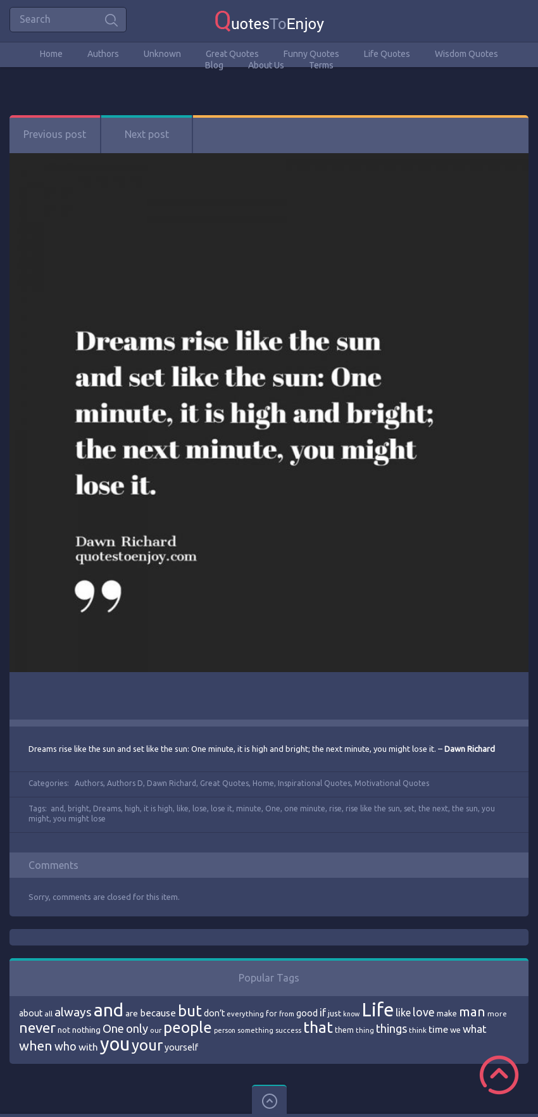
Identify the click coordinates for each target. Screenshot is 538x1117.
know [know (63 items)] (351, 1014)
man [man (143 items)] (472, 1011)
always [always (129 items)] (73, 1012)
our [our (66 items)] (155, 1030)
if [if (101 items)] (323, 1012)
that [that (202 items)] (318, 1027)
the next (433, 808)
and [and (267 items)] (108, 1010)
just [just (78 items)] (334, 1013)
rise (335, 808)
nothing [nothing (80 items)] (86, 1030)
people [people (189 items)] (187, 1027)
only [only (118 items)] (137, 1028)
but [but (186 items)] (190, 1010)
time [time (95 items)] (438, 1029)
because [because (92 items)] (158, 1013)
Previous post (54, 134)
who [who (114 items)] (65, 1046)
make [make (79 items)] (447, 1013)
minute (248, 808)
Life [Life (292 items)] (377, 1009)
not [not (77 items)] (64, 1029)
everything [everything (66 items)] (245, 1014)
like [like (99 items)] (403, 1012)
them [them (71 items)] (344, 1030)
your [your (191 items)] (147, 1045)
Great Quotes (232, 54)
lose (199, 808)
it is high (158, 808)
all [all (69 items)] (48, 1013)
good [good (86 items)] (307, 1013)
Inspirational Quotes (314, 783)
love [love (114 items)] (424, 1012)
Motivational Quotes (391, 783)
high (132, 808)
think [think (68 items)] (418, 1030)
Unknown (162, 54)
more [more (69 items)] (497, 1013)
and (57, 808)
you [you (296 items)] (115, 1043)
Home (51, 54)
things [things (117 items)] (391, 1028)
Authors (103, 54)
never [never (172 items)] (37, 1027)
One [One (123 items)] (113, 1028)
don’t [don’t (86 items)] (214, 1013)
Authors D (125, 783)
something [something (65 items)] (255, 1030)
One (272, 808)
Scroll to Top (499, 1075)
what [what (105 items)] (475, 1029)
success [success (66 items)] (288, 1030)
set (409, 808)
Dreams (107, 808)
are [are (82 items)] (131, 1013)
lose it (221, 808)
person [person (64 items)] (224, 1030)
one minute (304, 808)
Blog (214, 65)
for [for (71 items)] (271, 1013)
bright (78, 808)
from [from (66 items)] (286, 1014)
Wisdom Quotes (466, 54)
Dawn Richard (171, 783)
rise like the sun (373, 808)
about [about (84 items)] (30, 1013)
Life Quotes (387, 54)
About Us (266, 65)
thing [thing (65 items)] (365, 1030)
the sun (465, 808)
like (183, 808)
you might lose (79, 818)
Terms (321, 65)
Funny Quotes (311, 54)
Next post (147, 134)
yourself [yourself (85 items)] (181, 1047)
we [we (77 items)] (455, 1029)
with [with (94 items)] (88, 1047)
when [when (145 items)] (36, 1046)
